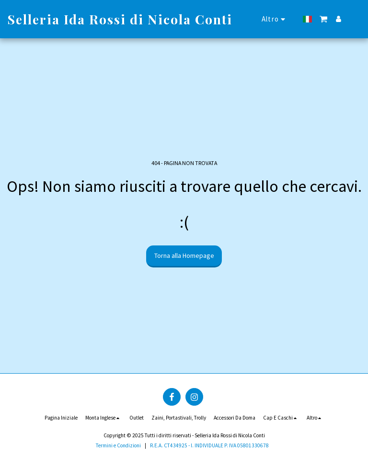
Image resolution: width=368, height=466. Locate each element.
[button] (323, 19)
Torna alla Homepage (184, 255)
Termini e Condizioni (118, 445)
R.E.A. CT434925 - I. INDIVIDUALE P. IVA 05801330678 (209, 445)
